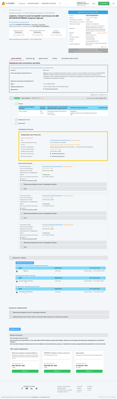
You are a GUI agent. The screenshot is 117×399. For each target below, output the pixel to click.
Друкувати (15, 329)
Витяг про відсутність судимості (88, 49)
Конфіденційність (36, 397)
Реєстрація (103, 3)
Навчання (79, 386)
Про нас (79, 392)
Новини (79, 388)
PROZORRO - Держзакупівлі (63, 386)
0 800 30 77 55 (81, 2)
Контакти (79, 390)
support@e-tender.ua (83, 3)
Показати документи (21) (28, 239)
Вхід (93, 3)
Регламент (90, 386)
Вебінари (89, 388)
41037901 (88, 33)
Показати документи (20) (28, 209)
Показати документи (50, 89)
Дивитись (25, 371)
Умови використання (45, 397)
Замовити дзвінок (81, 5)
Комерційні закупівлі (48, 3)
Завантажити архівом (25, 263)
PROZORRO (22, 3)
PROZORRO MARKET (33, 3)
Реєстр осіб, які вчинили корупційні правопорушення (88, 51)
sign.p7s (26, 271)
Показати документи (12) (28, 180)
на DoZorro (42, 24)
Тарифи (89, 390)
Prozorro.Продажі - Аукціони (64, 390)
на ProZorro (35, 24)
